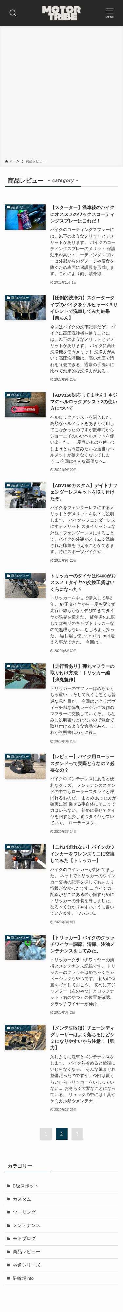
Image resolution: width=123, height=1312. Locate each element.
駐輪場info (23, 1278)
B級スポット (26, 1185)
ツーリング (24, 1212)
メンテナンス (26, 1225)
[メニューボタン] (110, 13)
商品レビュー (26, 1251)
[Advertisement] (61, 93)
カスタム (22, 1199)
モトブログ (24, 1238)
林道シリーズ (26, 1265)
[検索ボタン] (13, 13)
